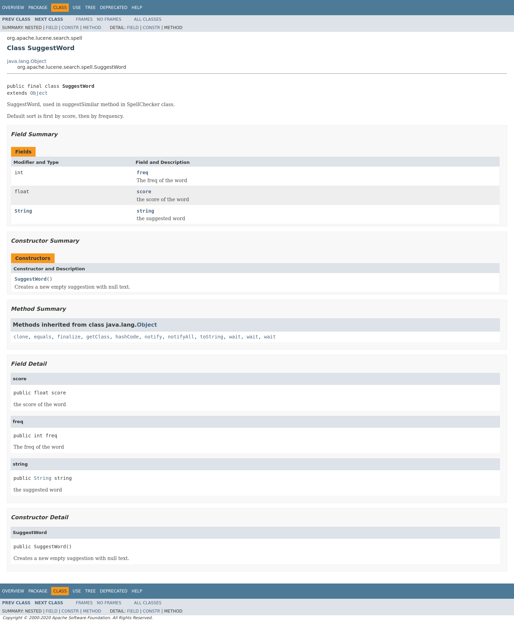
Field (51, 27)
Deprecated (114, 7)
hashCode (127, 336)
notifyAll (181, 336)
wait (235, 336)
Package (37, 7)
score (144, 191)
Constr (70, 27)
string (145, 211)
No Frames (109, 19)
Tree (90, 7)
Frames (84, 19)
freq (142, 172)
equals (43, 336)
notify (153, 336)
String (23, 211)
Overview (13, 7)
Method (92, 27)
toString (211, 336)
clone (20, 336)
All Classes (147, 19)
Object (39, 93)
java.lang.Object (26, 61)
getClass (98, 336)
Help (137, 7)
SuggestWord (31, 279)
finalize (68, 336)
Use (77, 7)
